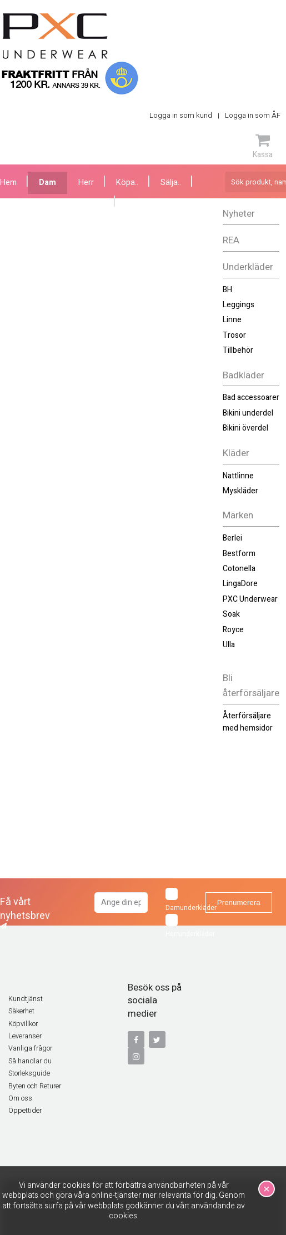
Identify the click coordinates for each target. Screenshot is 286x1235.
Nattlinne (238, 476)
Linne (232, 320)
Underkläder (248, 267)
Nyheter (239, 214)
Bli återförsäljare (251, 685)
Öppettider (25, 1111)
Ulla (229, 645)
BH (227, 290)
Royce (233, 630)
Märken (238, 515)
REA (231, 240)
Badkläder (243, 375)
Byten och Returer (34, 1086)
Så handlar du (30, 1061)
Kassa (263, 146)
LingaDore (240, 583)
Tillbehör (238, 350)
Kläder (236, 453)
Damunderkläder (182, 900)
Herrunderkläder (182, 926)
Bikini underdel (248, 413)
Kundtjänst (25, 999)
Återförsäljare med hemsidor (248, 722)
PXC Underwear (250, 599)
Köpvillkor (23, 1024)
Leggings (238, 305)
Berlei (232, 538)
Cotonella (239, 568)
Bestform (239, 553)
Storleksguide (29, 1073)
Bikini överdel (245, 428)
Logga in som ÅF (252, 115)
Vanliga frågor (30, 1048)
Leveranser (25, 1036)
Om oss (20, 1098)
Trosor (234, 335)
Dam (47, 182)
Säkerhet (21, 1011)
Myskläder (240, 491)
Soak (231, 614)
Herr (86, 182)
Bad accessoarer (251, 397)
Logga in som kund (180, 115)
